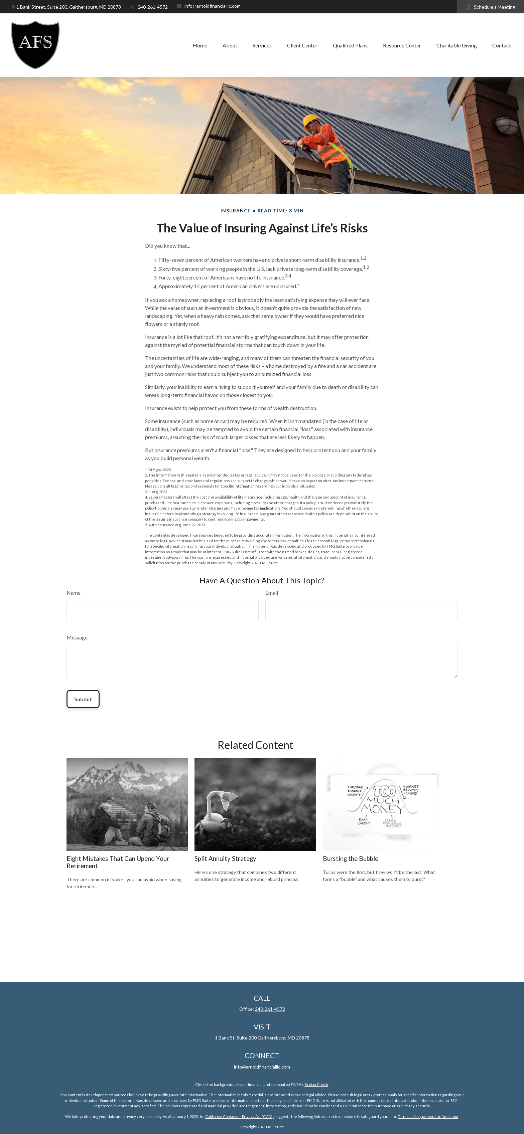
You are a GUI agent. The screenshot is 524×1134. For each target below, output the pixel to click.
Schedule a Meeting (490, 7)
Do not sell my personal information (428, 1116)
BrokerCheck (316, 1084)
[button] (200, 45)
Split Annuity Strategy (225, 858)
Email (271, 592)
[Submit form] (83, 699)
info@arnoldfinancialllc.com (208, 6)
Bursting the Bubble (350, 858)
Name (74, 592)
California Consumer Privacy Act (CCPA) (239, 1116)
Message (77, 637)
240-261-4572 (148, 7)
